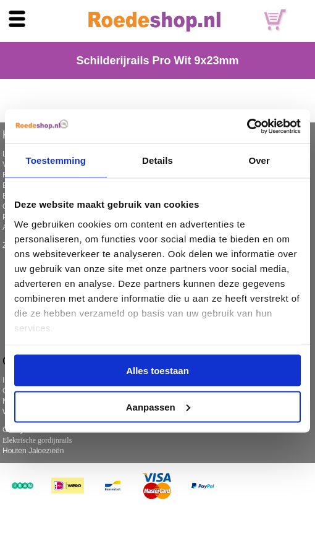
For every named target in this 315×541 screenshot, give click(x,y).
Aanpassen (158, 406)
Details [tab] (157, 160)
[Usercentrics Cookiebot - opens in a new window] (247, 126)
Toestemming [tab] (56, 160)
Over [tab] (259, 160)
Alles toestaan (157, 370)
